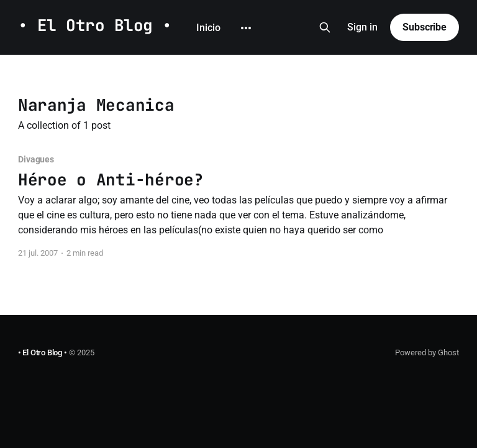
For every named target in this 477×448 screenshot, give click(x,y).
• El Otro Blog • (95, 26)
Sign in (362, 28)
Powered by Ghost (427, 352)
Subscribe (424, 28)
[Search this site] (325, 28)
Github (255, 9)
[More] (202, 46)
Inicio (208, 9)
